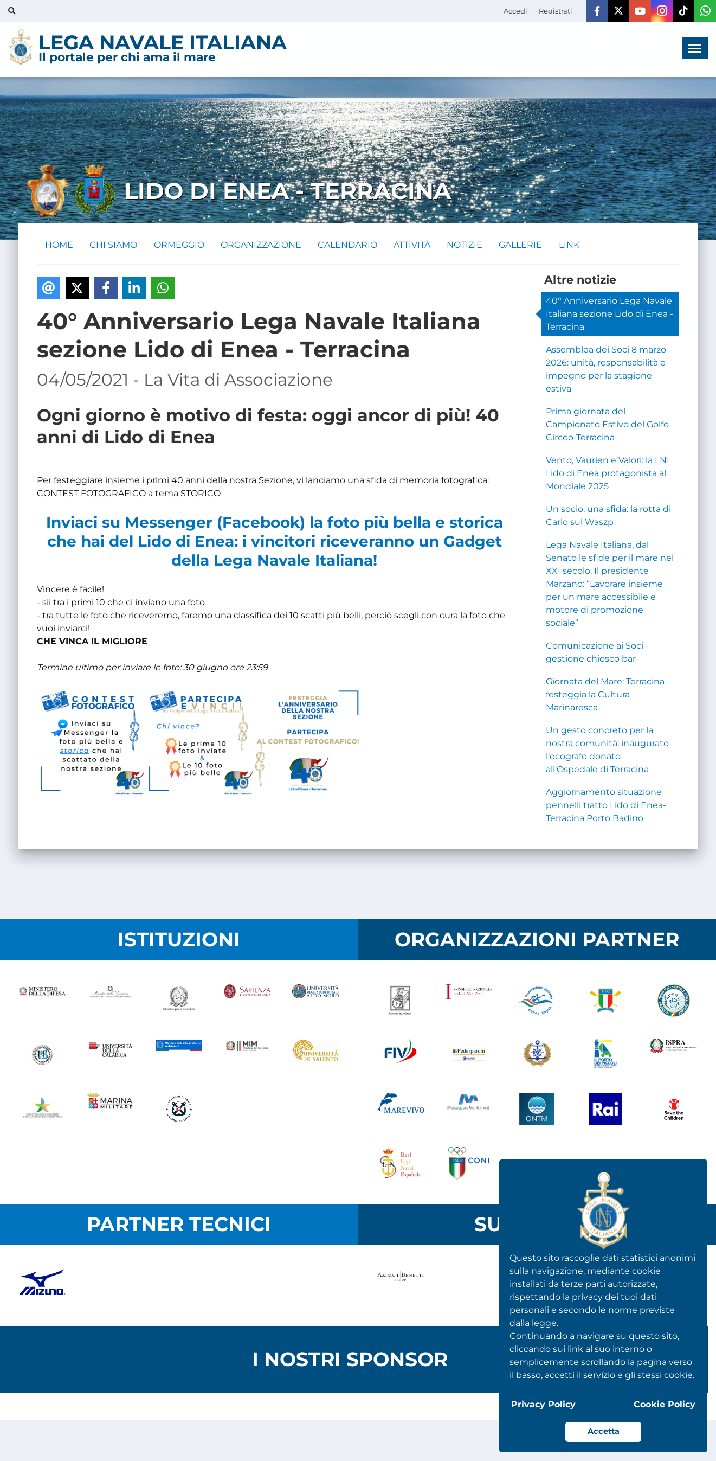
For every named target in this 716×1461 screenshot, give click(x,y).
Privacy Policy (543, 1404)
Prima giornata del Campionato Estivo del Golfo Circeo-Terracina (607, 425)
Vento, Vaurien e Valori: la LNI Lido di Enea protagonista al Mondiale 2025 (607, 474)
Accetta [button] (604, 1431)
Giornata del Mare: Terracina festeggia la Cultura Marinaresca (605, 695)
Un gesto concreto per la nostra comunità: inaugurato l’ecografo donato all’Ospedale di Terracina (607, 750)
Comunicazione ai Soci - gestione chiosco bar (597, 652)
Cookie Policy (664, 1404)
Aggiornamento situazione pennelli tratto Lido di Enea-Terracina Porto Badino (606, 805)
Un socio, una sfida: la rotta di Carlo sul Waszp (608, 516)
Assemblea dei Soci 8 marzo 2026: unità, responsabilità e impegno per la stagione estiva (606, 369)
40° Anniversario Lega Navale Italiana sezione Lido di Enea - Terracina (609, 314)
